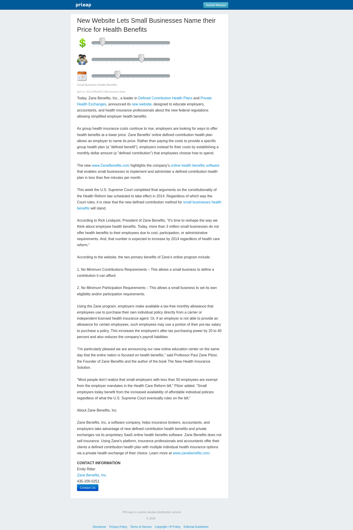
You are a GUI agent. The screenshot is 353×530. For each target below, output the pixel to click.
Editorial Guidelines (196, 526)
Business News (117, 92)
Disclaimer (99, 526)
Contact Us (87, 487)
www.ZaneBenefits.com (110, 165)
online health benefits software (195, 165)
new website (142, 104)
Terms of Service (141, 526)
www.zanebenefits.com (191, 453)
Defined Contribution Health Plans (165, 98)
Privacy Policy (118, 526)
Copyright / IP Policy (168, 526)
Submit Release (216, 5)
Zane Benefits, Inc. (92, 475)
